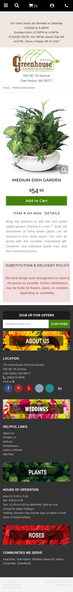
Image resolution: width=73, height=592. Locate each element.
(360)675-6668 (14, 377)
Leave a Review (12, 449)
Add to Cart (37, 201)
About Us (8, 433)
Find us (8, 381)
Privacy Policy (16, 588)
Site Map (8, 454)
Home (6, 87)
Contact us (9, 437)
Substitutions (10, 445)
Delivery (8, 441)
